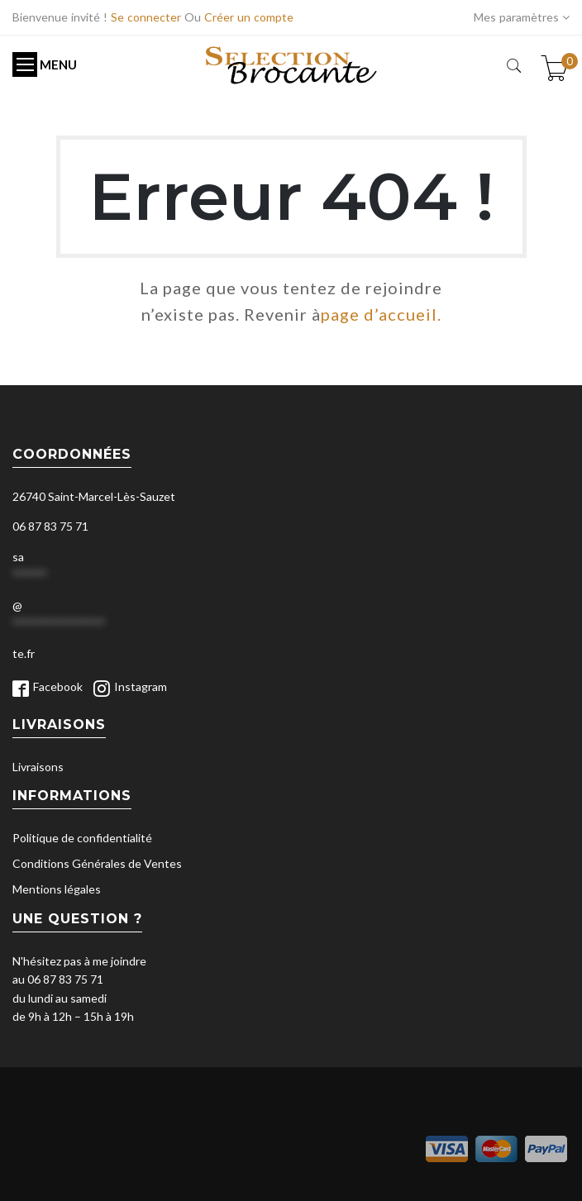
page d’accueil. (381, 314)
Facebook (58, 686)
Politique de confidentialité (82, 838)
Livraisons (38, 767)
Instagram (140, 686)
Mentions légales (56, 889)
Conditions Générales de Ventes (97, 863)
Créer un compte (248, 17)
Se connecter (146, 17)
